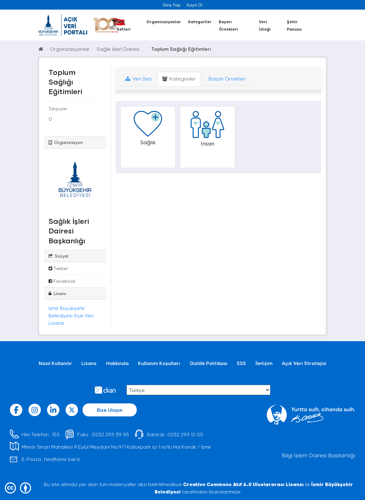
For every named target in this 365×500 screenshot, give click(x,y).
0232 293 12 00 (185, 434)
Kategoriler (200, 21)
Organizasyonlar (163, 21)
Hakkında (117, 363)
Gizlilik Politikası (208, 363)
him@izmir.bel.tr (62, 459)
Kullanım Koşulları (159, 363)
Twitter (58, 268)
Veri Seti (138, 78)
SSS (241, 363)
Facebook (62, 281)
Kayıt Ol (194, 4)
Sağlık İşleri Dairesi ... (120, 49)
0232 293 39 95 (110, 434)
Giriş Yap (172, 4)
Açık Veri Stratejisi (304, 363)
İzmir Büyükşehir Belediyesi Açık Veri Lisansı (71, 315)
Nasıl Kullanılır (55, 363)
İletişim (264, 363)
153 (56, 434)
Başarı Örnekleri (226, 78)
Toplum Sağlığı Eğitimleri (181, 49)
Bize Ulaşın (109, 410)
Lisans (89, 363)
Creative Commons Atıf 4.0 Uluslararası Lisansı (243, 484)
